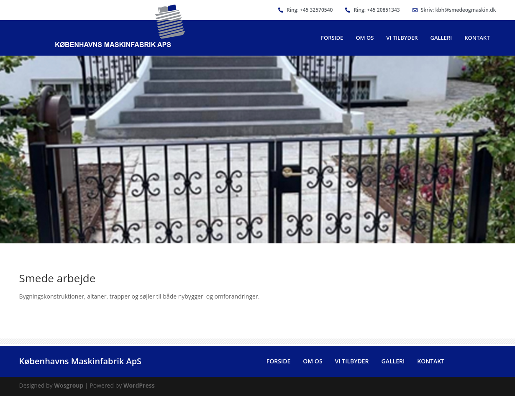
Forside (332, 37)
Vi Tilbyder (402, 37)
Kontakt (476, 37)
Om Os (365, 37)
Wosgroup (68, 385)
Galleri (441, 37)
